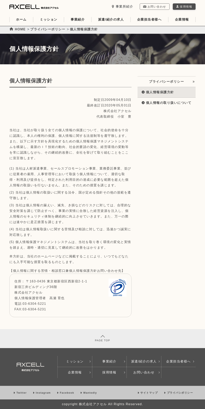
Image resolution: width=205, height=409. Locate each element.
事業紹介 (78, 19)
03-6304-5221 (34, 303)
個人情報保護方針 (158, 92)
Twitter (20, 392)
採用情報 (114, 372)
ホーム (21, 19)
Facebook (66, 392)
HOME (17, 29)
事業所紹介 (122, 6)
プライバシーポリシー (47, 29)
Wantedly (88, 392)
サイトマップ (148, 392)
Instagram (42, 392)
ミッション (48, 19)
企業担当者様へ (149, 19)
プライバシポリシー (178, 392)
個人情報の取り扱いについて (166, 102)
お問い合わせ (154, 6)
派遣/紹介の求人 (111, 19)
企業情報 (182, 19)
